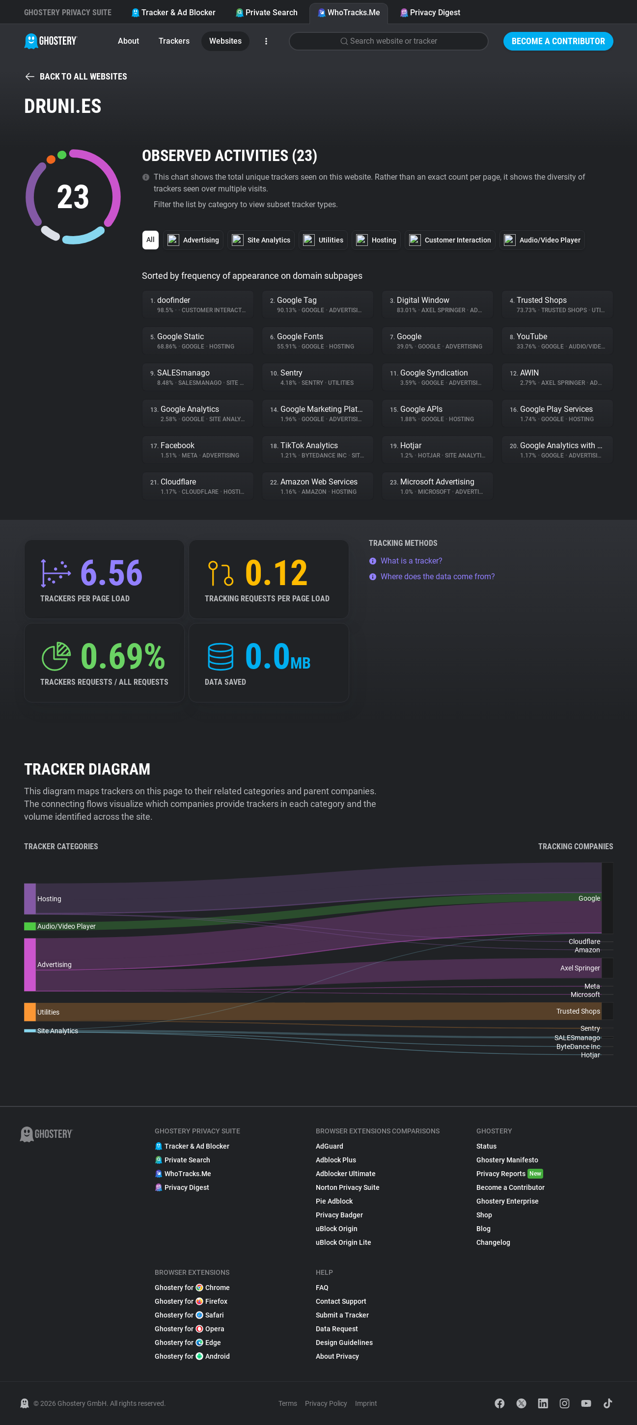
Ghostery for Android (192, 1356)
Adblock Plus (336, 1160)
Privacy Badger (339, 1215)
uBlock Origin (337, 1229)
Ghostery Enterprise (507, 1201)
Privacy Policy (326, 1403)
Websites (225, 41)
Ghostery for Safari (189, 1315)
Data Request (337, 1329)
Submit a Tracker (342, 1315)
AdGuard (329, 1146)
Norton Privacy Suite (348, 1187)
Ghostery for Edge (188, 1342)
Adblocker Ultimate (346, 1174)
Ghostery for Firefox (191, 1301)
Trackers (174, 41)
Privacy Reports (509, 1174)
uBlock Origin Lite (343, 1242)
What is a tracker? (406, 560)
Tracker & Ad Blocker (173, 12)
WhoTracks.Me (348, 12)
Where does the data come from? (432, 576)
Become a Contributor (558, 41)
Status (486, 1146)
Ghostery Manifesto (507, 1160)
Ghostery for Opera (189, 1329)
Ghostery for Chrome (192, 1287)
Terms (287, 1403)
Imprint (366, 1403)
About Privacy (337, 1356)
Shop (484, 1215)
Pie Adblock (334, 1201)
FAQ (322, 1287)
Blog (483, 1229)
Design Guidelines (344, 1342)
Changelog (493, 1242)
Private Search (266, 12)
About (128, 41)
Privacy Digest (430, 12)
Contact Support (341, 1301)
